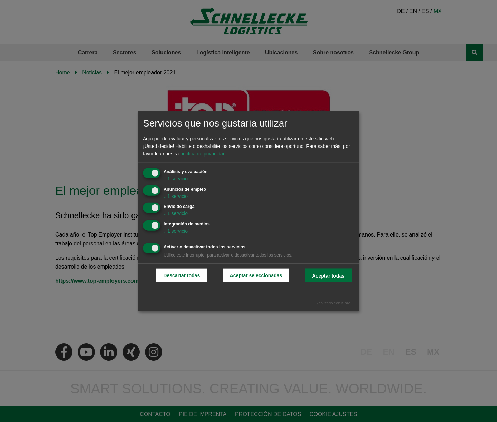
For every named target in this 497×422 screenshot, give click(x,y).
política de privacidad (203, 154)
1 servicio (176, 178)
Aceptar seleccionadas (256, 275)
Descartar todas (181, 275)
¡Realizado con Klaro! (332, 303)
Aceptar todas (328, 276)
